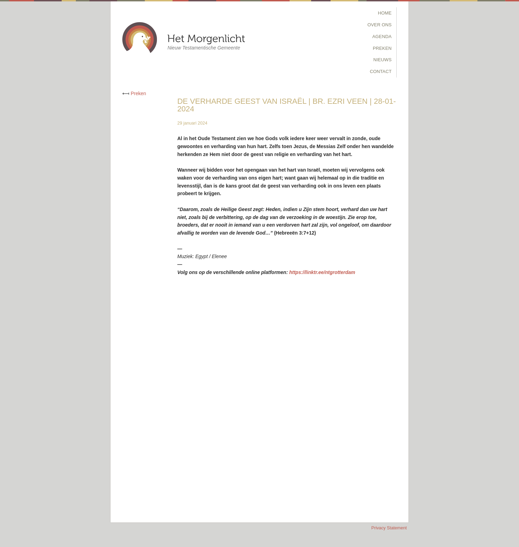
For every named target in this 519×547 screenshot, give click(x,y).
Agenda (382, 36)
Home (385, 13)
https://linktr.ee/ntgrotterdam (322, 272)
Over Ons (380, 24)
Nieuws (382, 59)
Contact (381, 71)
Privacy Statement (389, 528)
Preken (382, 48)
